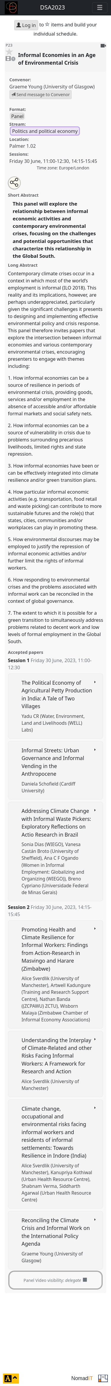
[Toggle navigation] (99, 7)
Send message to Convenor (40, 94)
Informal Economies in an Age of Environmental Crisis (57, 58)
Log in (26, 25)
